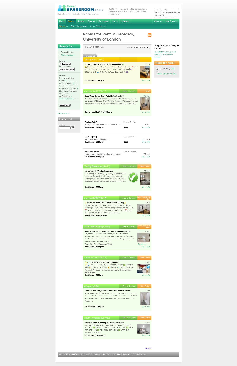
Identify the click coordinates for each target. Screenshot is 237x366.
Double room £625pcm (94, 142)
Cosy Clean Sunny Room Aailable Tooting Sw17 (105, 96)
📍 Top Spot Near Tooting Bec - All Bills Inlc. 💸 (105, 64)
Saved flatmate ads (98, 26)
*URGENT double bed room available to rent (103, 125)
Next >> (148, 348)
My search (63, 26)
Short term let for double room (97, 139)
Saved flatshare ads (79, 26)
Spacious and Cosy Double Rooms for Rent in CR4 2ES (108, 291)
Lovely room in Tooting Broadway (99, 171)
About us (158, 21)
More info (146, 80)
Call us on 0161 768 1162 (166, 74)
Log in (114, 21)
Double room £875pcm (94, 187)
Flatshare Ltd (76, 354)
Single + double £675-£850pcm (98, 112)
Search (71, 21)
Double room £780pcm (94, 127)
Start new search (68, 55)
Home (62, 21)
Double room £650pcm (94, 157)
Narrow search (64, 113)
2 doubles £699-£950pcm (96, 215)
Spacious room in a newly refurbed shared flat (104, 322)
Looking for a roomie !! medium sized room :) (103, 154)
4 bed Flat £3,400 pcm (94, 246)
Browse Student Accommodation (81, 21)
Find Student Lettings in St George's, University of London (165, 54)
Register (125, 21)
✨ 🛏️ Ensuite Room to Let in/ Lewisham (101, 262)
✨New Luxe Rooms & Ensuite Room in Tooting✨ (105, 203)
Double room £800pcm (94, 80)
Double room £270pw (94, 275)
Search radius (65, 66)
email (173, 68)
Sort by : (138, 47)
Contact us (141, 354)
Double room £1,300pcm (95, 335)
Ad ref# (62, 125)
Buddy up (142, 244)
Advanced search (66, 99)
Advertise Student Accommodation (91, 21)
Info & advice (171, 21)
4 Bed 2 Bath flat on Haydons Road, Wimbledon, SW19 (107, 231)
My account (103, 21)
